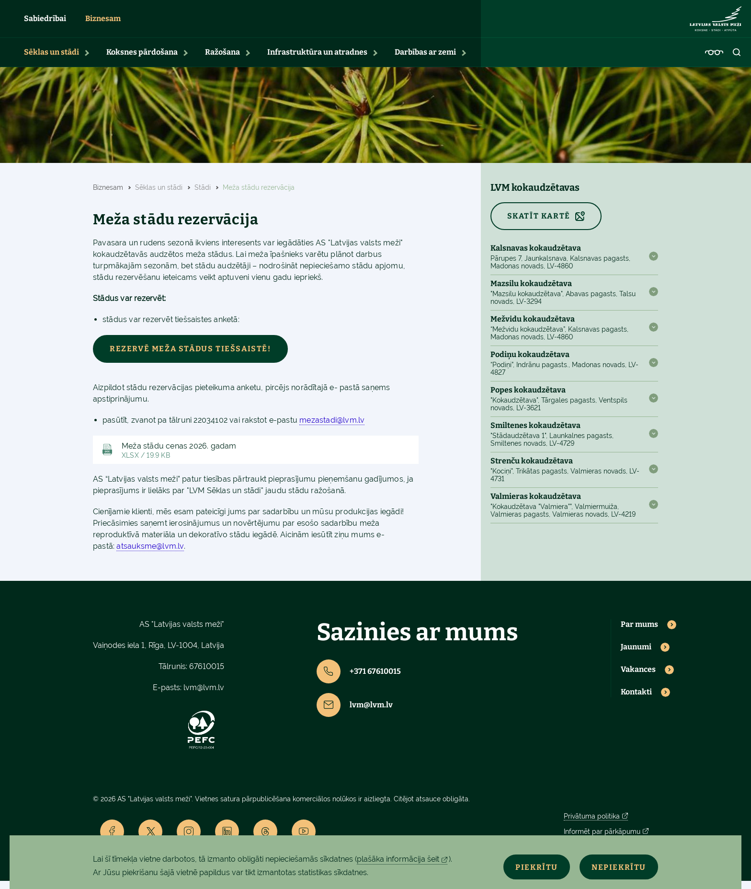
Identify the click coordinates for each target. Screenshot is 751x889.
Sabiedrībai (45, 22)
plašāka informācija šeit (398, 859)
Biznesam (103, 22)
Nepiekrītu (614, 865)
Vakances (638, 677)
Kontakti (636, 700)
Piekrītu (522, 865)
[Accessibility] (714, 60)
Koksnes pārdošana (142, 60)
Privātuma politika (592, 824)
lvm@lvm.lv (203, 695)
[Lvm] (715, 23)
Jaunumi (636, 655)
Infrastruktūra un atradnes (317, 60)
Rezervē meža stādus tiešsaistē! (190, 356)
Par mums (639, 633)
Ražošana (222, 60)
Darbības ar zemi (425, 60)
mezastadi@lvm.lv (331, 428)
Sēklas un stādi (51, 60)
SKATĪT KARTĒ (538, 224)
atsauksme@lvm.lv (149, 554)
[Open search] (737, 60)
